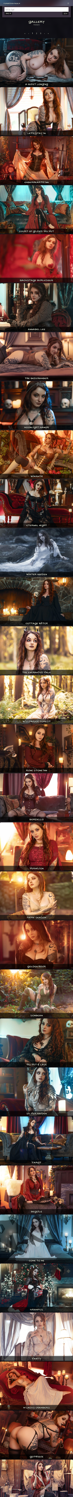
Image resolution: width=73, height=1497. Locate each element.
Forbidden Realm (12, 3)
